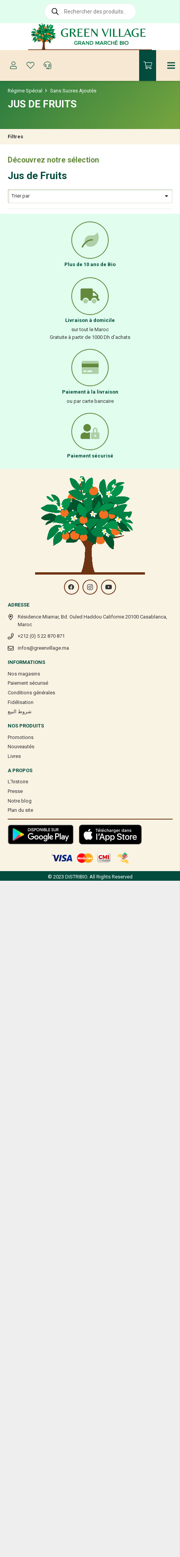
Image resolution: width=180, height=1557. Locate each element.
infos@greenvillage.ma (43, 648)
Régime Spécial (25, 91)
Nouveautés (21, 746)
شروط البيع (20, 711)
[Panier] (147, 65)
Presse (15, 791)
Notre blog (20, 801)
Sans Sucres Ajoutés (73, 91)
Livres (14, 756)
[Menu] (171, 65)
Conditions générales (31, 693)
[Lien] (90, 36)
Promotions (21, 737)
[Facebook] (71, 587)
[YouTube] (108, 587)
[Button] (13, 65)
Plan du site (20, 810)
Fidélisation (21, 702)
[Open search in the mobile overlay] (90, 11)
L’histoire (18, 781)
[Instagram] (90, 587)
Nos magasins (24, 674)
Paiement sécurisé (28, 683)
